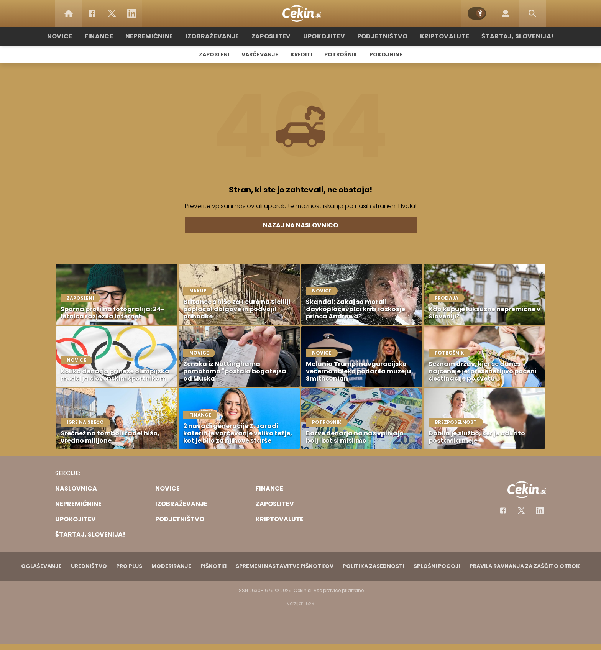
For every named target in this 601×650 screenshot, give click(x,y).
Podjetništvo (378, 36)
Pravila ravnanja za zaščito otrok (525, 566)
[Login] (505, 13)
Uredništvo (89, 566)
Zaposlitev (275, 36)
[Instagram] (540, 510)
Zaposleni (214, 54)
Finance (115, 36)
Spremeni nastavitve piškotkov (284, 566)
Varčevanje (259, 54)
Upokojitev (324, 36)
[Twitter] (112, 13)
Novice (77, 36)
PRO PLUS (129, 566)
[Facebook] (92, 13)
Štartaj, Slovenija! (502, 36)
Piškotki (213, 566)
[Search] (532, 13)
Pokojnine (385, 54)
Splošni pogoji (437, 566)
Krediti (301, 54)
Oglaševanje (41, 566)
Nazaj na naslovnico (300, 225)
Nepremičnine (162, 36)
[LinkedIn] (132, 13)
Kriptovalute (435, 36)
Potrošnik (340, 54)
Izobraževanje (221, 36)
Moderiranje (171, 566)
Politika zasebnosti (373, 566)
